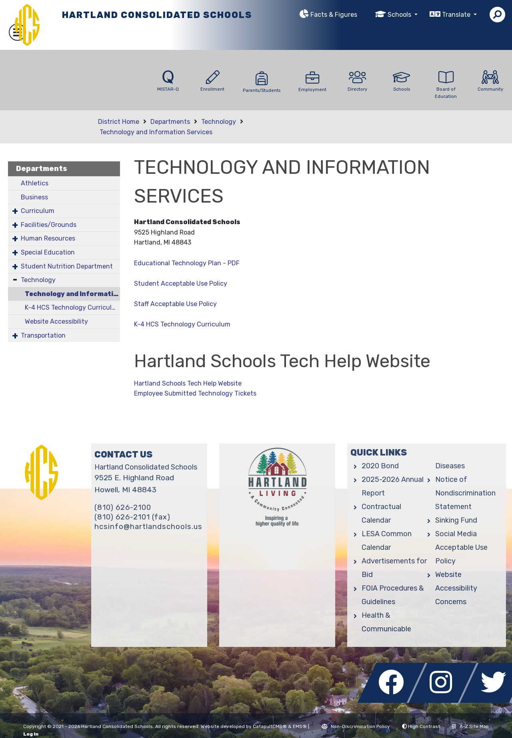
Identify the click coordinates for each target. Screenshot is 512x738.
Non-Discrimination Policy (356, 726)
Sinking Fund (456, 520)
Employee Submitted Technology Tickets (195, 393)
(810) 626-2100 (122, 507)
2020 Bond (380, 465)
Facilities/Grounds (48, 225)
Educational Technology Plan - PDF (187, 263)
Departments (170, 121)
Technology (218, 121)
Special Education (48, 252)
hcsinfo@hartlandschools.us (148, 526)
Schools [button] (400, 14)
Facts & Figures (333, 14)
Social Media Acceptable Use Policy (461, 547)
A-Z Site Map (470, 726)
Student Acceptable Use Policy (180, 283)
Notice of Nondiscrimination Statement (465, 493)
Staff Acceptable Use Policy (175, 304)
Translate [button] (457, 14)
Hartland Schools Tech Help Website (188, 383)
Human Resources (48, 238)
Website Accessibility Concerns (456, 588)
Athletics (34, 183)
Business (34, 197)
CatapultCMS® (270, 726)
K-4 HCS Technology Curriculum (72, 307)
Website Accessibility (56, 321)
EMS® (300, 726)
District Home (118, 121)
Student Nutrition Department (67, 266)
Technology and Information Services (156, 132)
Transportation (43, 335)
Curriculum (37, 211)
